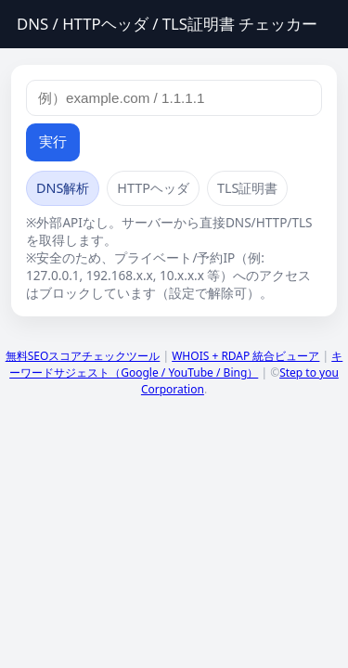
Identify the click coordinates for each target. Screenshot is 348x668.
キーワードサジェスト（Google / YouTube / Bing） (175, 364)
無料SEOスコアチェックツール (83, 356)
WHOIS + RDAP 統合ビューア (245, 356)
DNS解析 (62, 188)
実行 (53, 141)
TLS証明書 (247, 188)
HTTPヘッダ (153, 188)
